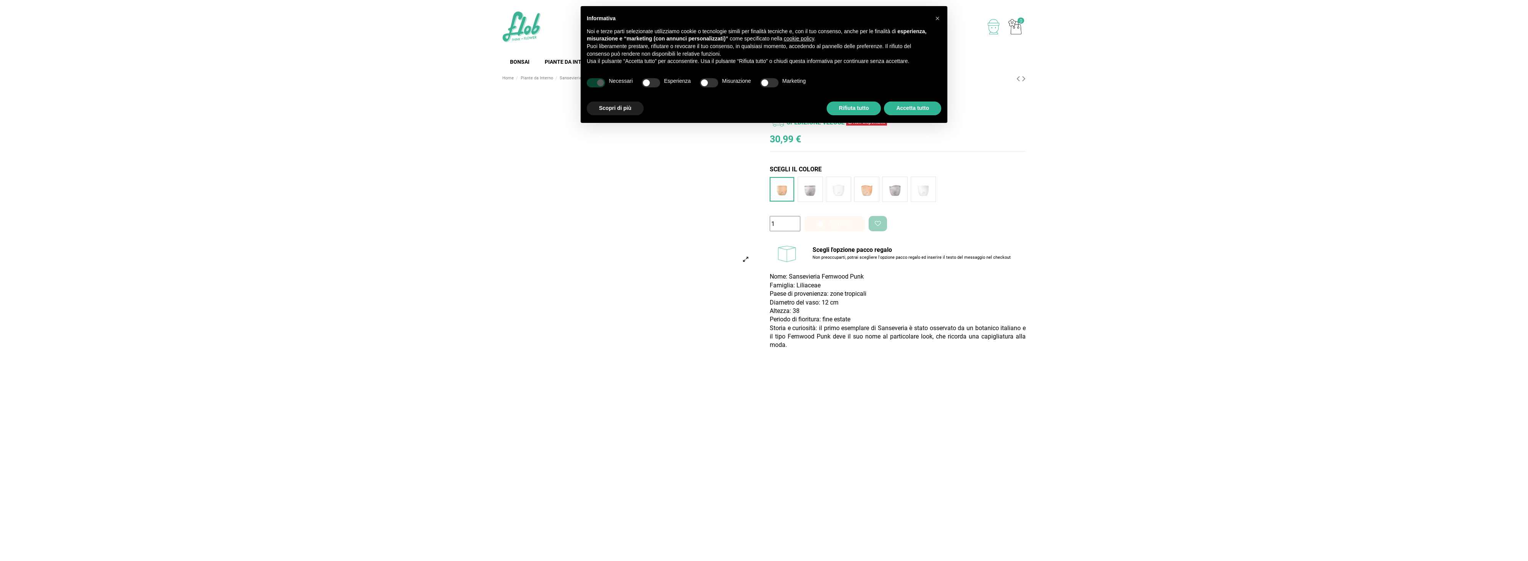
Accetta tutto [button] (912, 108)
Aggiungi (834, 223)
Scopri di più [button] (615, 108)
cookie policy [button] (799, 38)
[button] (937, 18)
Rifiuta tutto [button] (854, 108)
